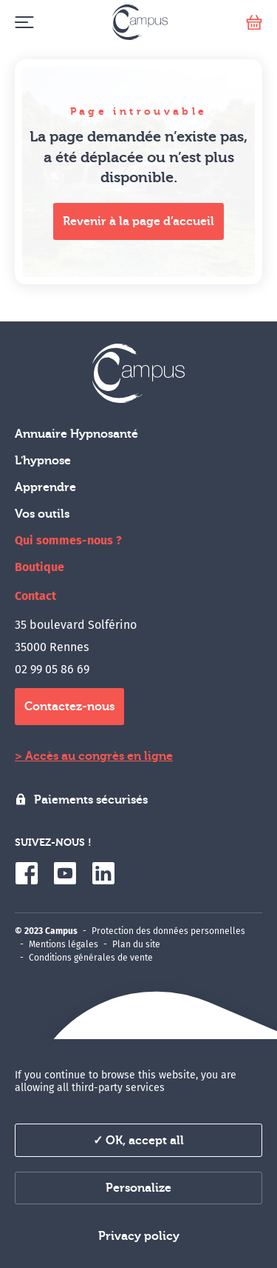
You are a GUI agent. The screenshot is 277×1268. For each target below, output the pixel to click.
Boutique (39, 567)
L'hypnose (43, 460)
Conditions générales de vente (91, 957)
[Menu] (24, 22)
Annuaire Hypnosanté (76, 434)
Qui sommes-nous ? (68, 540)
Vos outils (42, 514)
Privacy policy (138, 1236)
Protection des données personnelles (168, 931)
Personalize (138, 1188)
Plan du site (136, 944)
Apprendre (45, 487)
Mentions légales (63, 944)
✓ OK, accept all (138, 1140)
